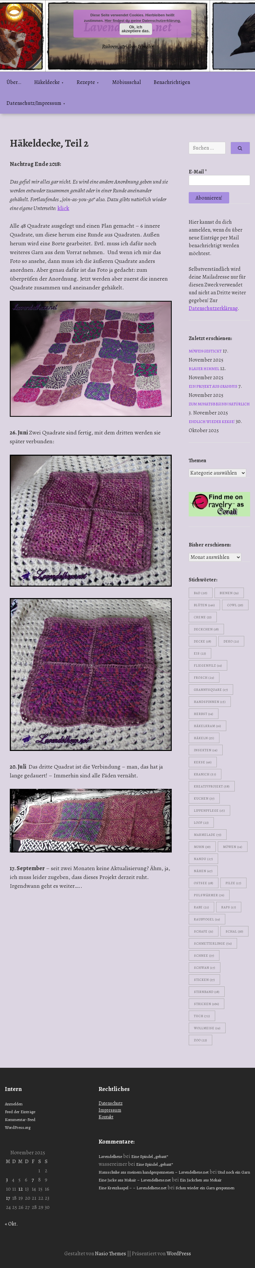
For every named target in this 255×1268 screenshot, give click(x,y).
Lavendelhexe (110, 1156)
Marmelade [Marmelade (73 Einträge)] (207, 835)
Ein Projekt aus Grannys (213, 386)
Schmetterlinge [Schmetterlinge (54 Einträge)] (213, 943)
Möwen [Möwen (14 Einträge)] (232, 847)
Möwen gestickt (205, 351)
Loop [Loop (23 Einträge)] (201, 823)
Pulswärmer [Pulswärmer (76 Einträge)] (209, 895)
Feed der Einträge (20, 1111)
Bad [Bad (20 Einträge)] (200, 593)
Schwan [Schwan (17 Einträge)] (204, 968)
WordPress (179, 1253)
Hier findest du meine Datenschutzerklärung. (143, 21)
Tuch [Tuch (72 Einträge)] (202, 1016)
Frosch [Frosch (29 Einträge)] (204, 677)
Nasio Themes (111, 1253)
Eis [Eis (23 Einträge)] (200, 653)
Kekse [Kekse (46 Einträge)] (203, 762)
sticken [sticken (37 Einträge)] (204, 980)
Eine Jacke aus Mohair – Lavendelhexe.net (135, 1180)
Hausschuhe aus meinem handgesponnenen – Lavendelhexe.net (154, 1172)
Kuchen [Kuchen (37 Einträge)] (204, 798)
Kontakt (106, 1117)
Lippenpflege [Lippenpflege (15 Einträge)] (209, 810)
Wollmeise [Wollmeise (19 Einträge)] (207, 1028)
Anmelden (14, 1104)
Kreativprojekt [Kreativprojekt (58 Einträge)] (212, 786)
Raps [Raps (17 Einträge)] (228, 907)
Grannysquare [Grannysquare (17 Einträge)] (211, 690)
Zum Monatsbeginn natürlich (219, 404)
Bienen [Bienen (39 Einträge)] (229, 593)
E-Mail (198, 172)
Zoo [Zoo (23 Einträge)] (200, 1040)
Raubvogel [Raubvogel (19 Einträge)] (207, 919)
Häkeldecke (47, 82)
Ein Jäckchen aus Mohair (201, 1180)
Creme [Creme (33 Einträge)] (203, 617)
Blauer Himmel (204, 368)
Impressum (110, 1110)
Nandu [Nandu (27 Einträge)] (203, 859)
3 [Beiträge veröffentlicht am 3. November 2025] (7, 1179)
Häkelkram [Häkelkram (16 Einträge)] (207, 726)
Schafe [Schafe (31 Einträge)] (203, 931)
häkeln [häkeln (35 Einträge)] (204, 738)
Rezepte (86, 82)
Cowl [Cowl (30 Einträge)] (235, 605)
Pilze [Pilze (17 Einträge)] (233, 883)
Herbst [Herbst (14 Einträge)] (203, 714)
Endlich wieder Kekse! (212, 421)
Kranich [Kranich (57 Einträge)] (205, 774)
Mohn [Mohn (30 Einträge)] (202, 847)
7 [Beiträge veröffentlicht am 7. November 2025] (33, 1179)
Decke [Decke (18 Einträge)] (202, 641)
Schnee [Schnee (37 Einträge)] (204, 955)
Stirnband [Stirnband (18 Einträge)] (206, 992)
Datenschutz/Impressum (34, 103)
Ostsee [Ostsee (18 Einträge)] (203, 883)
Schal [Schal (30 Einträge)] (234, 931)
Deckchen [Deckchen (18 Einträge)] (206, 629)
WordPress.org (17, 1127)
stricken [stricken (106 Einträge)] (206, 1004)
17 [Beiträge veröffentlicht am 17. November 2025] (8, 1198)
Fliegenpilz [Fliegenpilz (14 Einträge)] (208, 665)
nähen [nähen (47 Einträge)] (203, 871)
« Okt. (11, 1223)
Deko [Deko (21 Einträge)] (231, 641)
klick (63, 208)
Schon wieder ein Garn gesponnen (205, 1188)
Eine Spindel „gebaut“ (149, 1156)
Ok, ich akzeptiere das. (135, 29)
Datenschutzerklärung (213, 308)
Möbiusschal (126, 82)
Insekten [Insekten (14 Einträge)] (205, 750)
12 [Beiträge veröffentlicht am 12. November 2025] (20, 1189)
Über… (14, 82)
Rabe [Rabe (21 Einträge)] (201, 907)
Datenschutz (110, 1103)
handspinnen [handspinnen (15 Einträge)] (210, 702)
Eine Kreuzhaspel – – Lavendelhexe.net (133, 1188)
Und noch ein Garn (234, 1172)
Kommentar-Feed (20, 1119)
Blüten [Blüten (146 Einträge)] (204, 605)
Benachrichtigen (172, 82)
